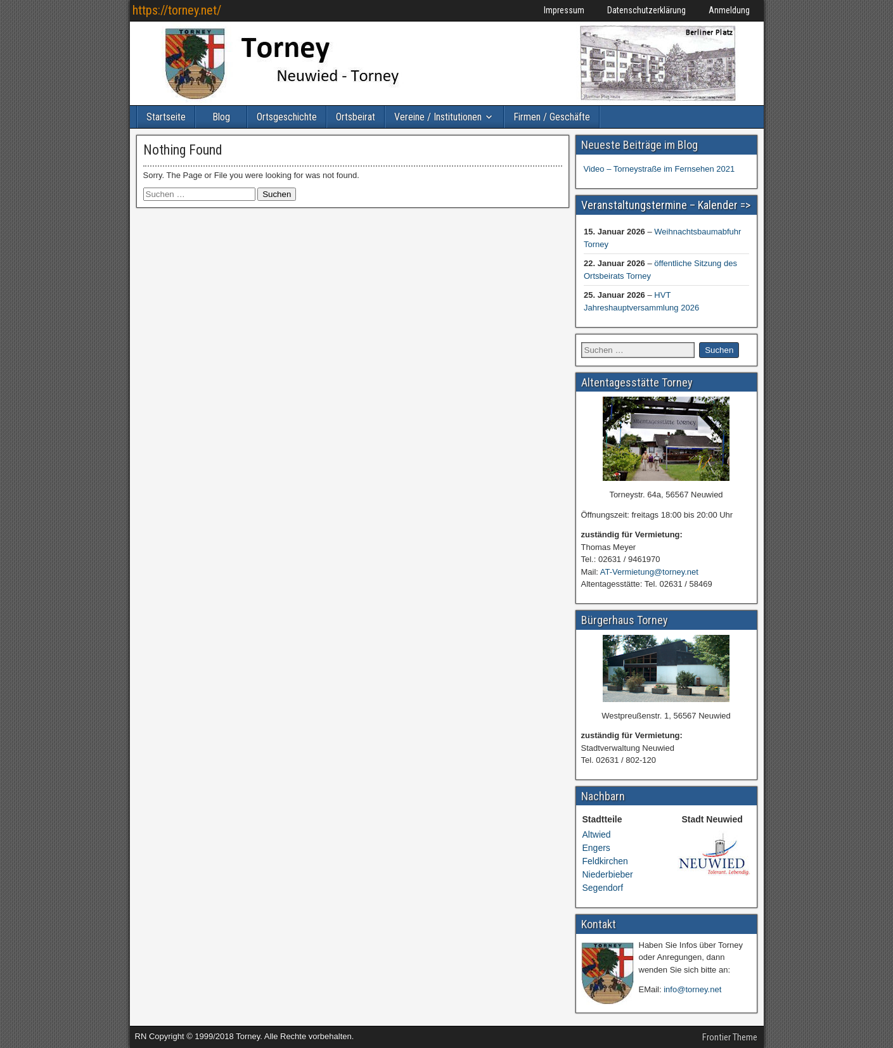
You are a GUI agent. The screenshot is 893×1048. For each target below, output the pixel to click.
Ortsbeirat (355, 117)
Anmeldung (729, 10)
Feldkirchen (605, 861)
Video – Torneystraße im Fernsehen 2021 (659, 169)
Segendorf (603, 888)
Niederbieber (607, 874)
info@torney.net (692, 989)
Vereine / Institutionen (438, 117)
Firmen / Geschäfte (551, 117)
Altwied (596, 834)
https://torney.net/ (176, 10)
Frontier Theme (729, 1037)
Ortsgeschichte (287, 117)
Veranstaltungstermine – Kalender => (665, 205)
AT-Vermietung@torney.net (649, 572)
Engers (596, 848)
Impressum (564, 10)
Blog (221, 117)
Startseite (166, 117)
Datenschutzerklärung (646, 10)
